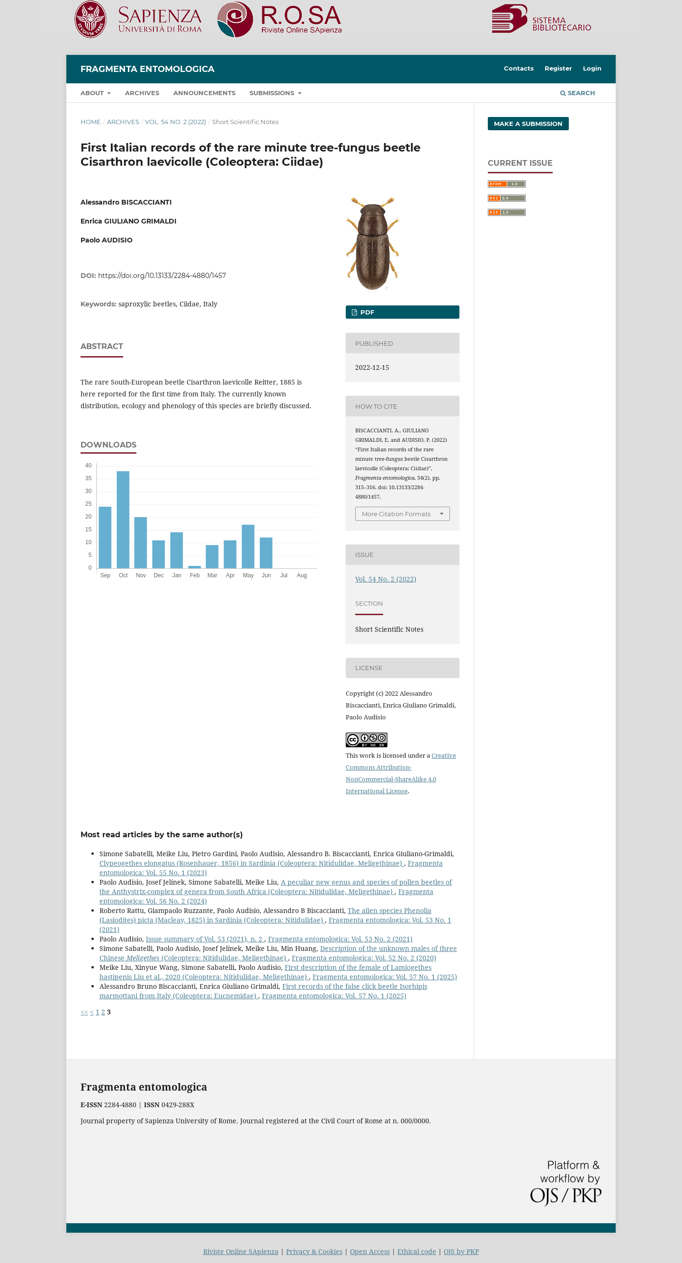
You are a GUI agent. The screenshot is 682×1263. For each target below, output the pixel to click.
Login (592, 68)
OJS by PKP (461, 1251)
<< (84, 1011)
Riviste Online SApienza (240, 1251)
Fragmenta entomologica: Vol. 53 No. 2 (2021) (340, 938)
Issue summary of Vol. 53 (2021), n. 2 (205, 938)
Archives (142, 93)
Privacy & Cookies (314, 1251)
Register (558, 68)
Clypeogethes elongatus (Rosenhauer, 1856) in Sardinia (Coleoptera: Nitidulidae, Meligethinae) (251, 863)
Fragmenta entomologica (148, 69)
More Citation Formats (396, 514)
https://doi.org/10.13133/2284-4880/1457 (162, 275)
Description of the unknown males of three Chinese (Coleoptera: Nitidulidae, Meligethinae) (278, 953)
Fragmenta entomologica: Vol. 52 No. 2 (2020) (364, 957)
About (93, 93)
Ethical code (416, 1251)
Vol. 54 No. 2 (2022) (175, 121)
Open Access (370, 1251)
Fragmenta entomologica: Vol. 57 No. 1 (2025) (385, 976)
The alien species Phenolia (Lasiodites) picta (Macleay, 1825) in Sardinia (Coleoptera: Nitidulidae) (265, 915)
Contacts (519, 68)
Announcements (204, 93)
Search (577, 93)
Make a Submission (528, 123)
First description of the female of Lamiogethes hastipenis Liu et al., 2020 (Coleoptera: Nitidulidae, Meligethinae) (265, 972)
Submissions (273, 93)
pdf (366, 312)
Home (91, 121)
